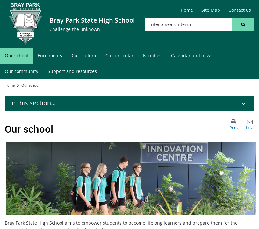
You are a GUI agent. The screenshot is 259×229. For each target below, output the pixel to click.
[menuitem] (16, 56)
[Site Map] (210, 10)
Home (10, 85)
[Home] (186, 10)
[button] (243, 24)
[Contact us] (239, 10)
